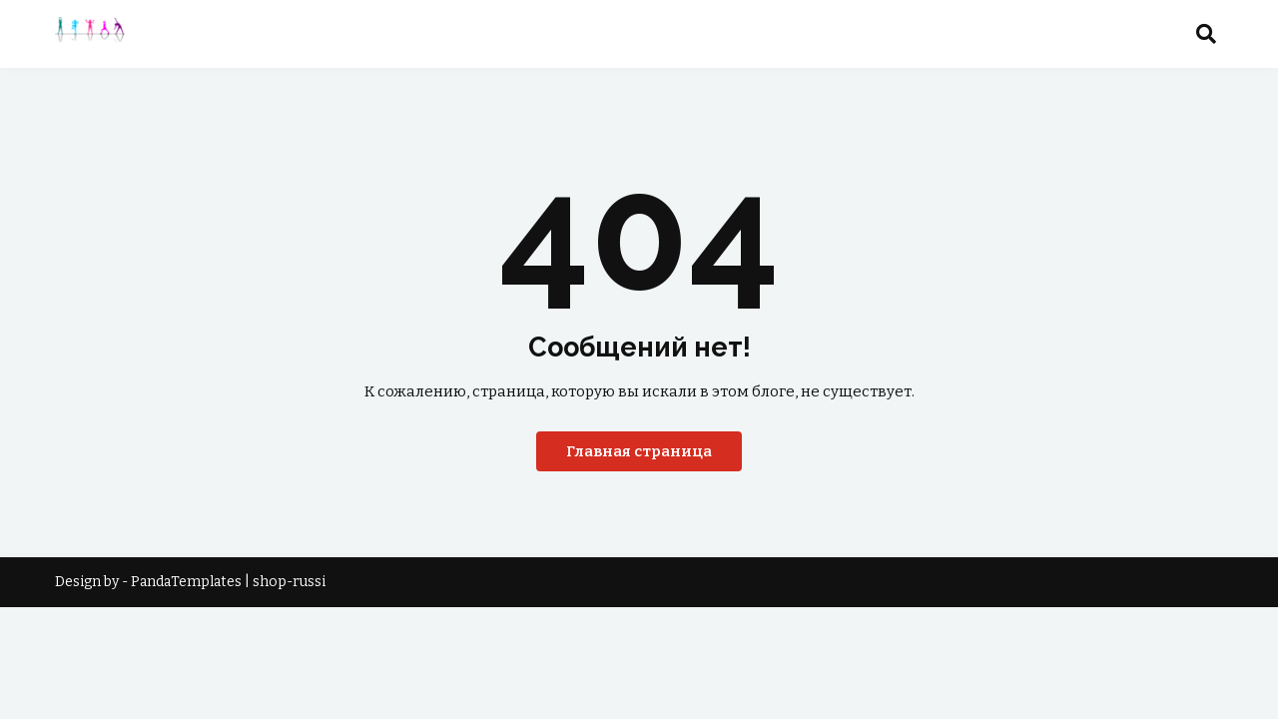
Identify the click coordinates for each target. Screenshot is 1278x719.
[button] (1206, 34)
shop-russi (289, 581)
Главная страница (639, 451)
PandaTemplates (186, 581)
